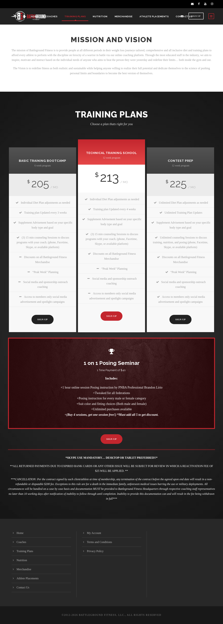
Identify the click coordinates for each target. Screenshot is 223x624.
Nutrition (100, 16)
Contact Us (184, 16)
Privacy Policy (95, 551)
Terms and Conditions (99, 542)
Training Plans (75, 16)
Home (34, 16)
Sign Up (196, 16)
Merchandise (124, 16)
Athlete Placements (154, 16)
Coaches (51, 16)
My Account (94, 532)
